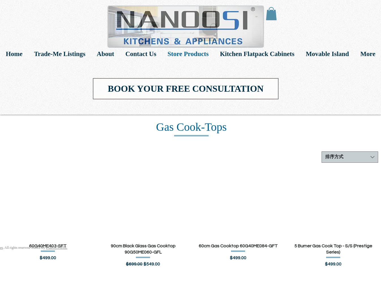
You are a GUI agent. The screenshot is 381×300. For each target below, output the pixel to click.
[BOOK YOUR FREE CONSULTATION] (186, 88)
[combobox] (350, 157)
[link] (271, 13)
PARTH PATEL (56, 248)
